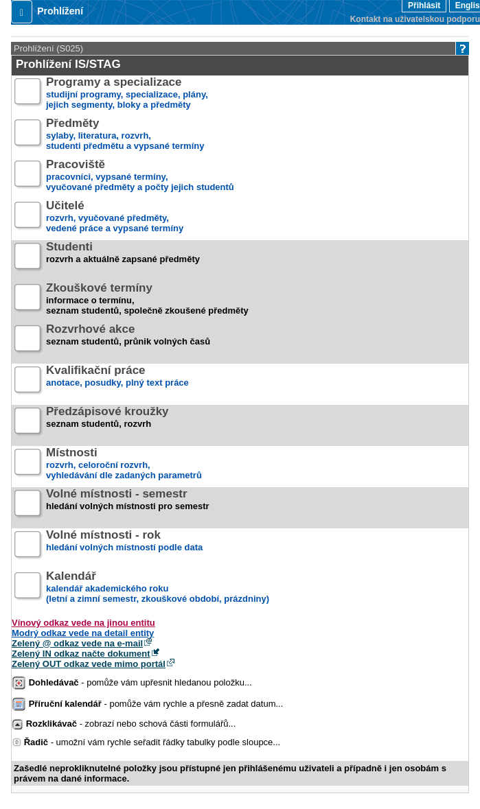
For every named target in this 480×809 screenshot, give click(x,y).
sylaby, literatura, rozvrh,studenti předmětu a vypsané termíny (125, 135)
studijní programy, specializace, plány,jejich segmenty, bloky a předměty (127, 94)
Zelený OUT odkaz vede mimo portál (88, 664)
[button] (21, 11)
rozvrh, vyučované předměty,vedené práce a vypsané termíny (114, 217)
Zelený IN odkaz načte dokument (81, 653)
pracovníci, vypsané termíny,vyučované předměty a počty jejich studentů (140, 176)
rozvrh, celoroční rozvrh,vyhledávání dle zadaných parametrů (124, 464)
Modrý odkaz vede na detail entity (83, 633)
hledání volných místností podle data (124, 546)
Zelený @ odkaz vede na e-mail (77, 643)
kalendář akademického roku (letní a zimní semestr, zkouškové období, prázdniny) (157, 588)
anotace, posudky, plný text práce (117, 382)
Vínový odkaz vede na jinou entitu (83, 623)
